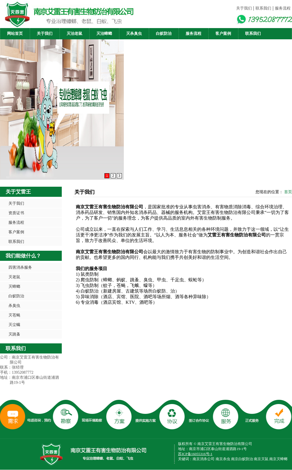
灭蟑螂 (14, 286)
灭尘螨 (14, 324)
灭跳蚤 (14, 334)
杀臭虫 (14, 305)
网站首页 (15, 33)
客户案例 (223, 33)
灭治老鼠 (74, 33)
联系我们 (263, 8)
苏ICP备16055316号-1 (195, 454)
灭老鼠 (14, 277)
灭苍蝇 (14, 315)
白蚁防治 (164, 33)
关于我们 (244, 8)
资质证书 (16, 213)
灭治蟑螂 (104, 33)
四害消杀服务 (20, 267)
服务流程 (283, 8)
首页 (288, 192)
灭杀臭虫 (134, 33)
